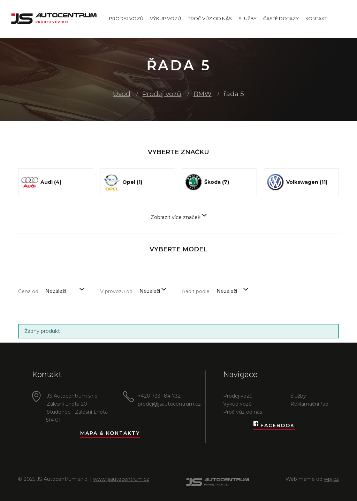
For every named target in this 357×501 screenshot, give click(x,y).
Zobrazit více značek (179, 217)
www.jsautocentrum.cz (121, 479)
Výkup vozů (165, 18)
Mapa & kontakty (110, 433)
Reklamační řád (309, 404)
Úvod (121, 94)
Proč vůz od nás (210, 18)
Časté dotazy (281, 18)
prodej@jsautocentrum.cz (169, 404)
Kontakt (316, 18)
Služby (247, 18)
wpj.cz (331, 479)
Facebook (274, 426)
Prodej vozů (126, 18)
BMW (202, 94)
